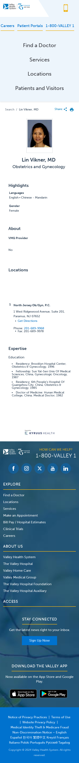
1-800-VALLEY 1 (56, 456)
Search (9, 109)
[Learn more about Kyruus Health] (39, 433)
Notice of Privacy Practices (27, 717)
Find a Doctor (39, 45)
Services (39, 59)
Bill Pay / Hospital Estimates (24, 522)
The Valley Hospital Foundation (27, 584)
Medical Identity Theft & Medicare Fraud (40, 727)
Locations (39, 74)
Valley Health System (19, 557)
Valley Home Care (17, 571)
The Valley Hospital (18, 564)
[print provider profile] (72, 109)
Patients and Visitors (39, 88)
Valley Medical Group (19, 577)
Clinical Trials (13, 529)
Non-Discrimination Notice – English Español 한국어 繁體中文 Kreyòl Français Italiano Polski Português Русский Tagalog (39, 737)
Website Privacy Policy (38, 722)
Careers (9, 536)
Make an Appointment (20, 515)
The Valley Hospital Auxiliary (25, 591)
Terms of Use (60, 717)
